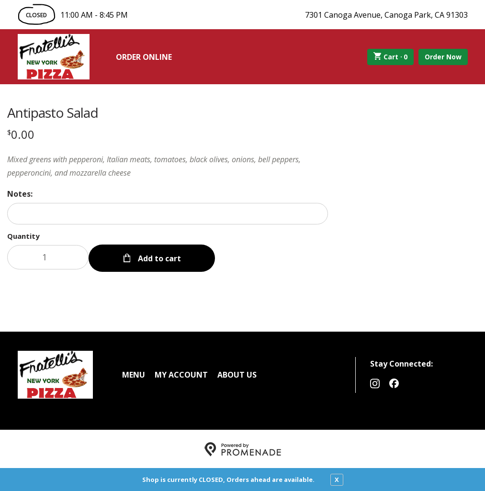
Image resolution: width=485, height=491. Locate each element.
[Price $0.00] (20, 134)
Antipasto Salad (52, 112)
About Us (237, 373)
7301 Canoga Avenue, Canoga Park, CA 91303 (386, 15)
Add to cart (158, 257)
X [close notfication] (337, 479)
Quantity (23, 236)
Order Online (144, 57)
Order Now (443, 56)
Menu (133, 373)
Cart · (390, 57)
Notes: (20, 194)
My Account (181, 373)
